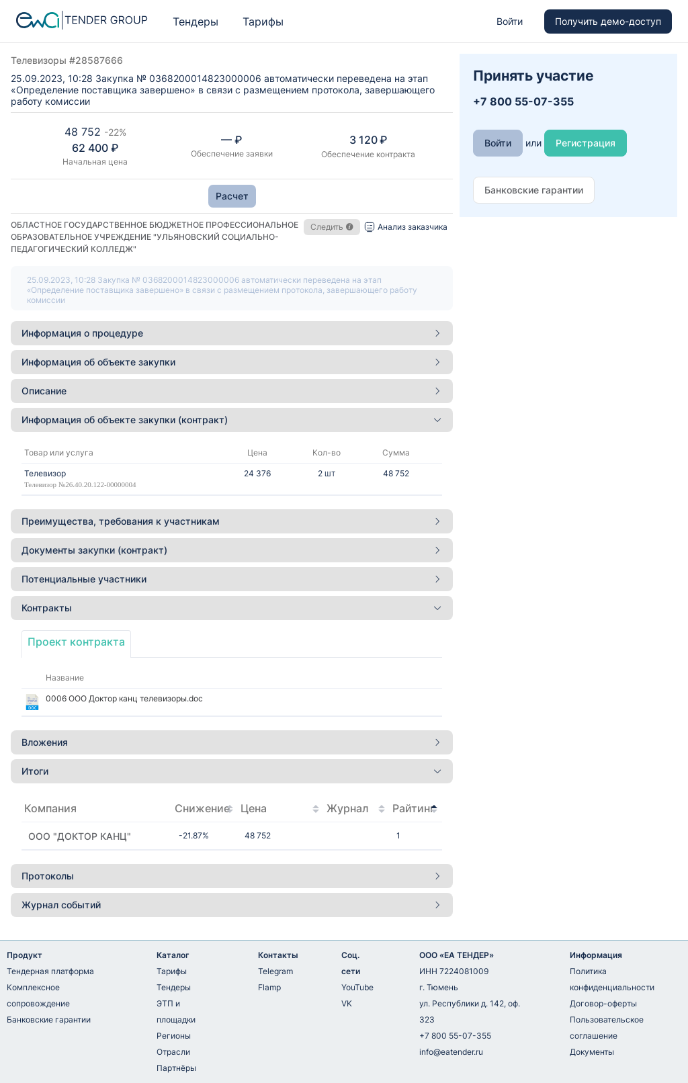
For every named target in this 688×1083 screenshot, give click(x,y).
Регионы (174, 1036)
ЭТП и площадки (176, 1011)
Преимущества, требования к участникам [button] (232, 521)
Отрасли (173, 1052)
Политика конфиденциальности (612, 979)
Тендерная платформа (50, 971)
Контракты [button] (232, 607)
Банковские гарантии (49, 1019)
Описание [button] (232, 390)
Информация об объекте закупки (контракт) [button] (232, 419)
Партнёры (176, 1068)
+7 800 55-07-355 (455, 1036)
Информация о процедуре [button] (232, 333)
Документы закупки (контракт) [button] (232, 550)
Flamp (269, 987)
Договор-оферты (603, 1003)
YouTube (357, 987)
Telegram (275, 971)
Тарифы (263, 21)
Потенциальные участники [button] (232, 578)
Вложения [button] (232, 742)
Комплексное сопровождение (38, 995)
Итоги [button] (232, 771)
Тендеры (195, 21)
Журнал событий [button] (232, 904)
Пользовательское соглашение (607, 1027)
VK (346, 1003)
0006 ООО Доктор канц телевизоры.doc (124, 698)
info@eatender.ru (451, 1052)
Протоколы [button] (232, 875)
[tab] (232, 333)
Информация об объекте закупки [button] (232, 361)
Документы (592, 1052)
